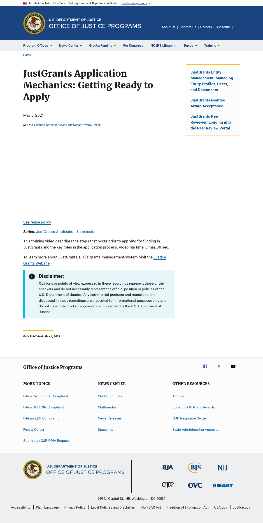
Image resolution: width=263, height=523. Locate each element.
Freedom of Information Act (188, 507)
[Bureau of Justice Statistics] (195, 474)
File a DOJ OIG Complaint (43, 407)
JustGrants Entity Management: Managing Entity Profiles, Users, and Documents (212, 81)
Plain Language (47, 507)
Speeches (105, 429)
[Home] (95, 23)
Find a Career (33, 429)
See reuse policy (37, 222)
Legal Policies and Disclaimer (113, 507)
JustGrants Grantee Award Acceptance (208, 103)
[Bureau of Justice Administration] (168, 471)
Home (27, 55)
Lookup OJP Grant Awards (193, 407)
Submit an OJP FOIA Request (46, 440)
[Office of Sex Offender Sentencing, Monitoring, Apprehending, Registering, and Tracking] (223, 488)
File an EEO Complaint (41, 418)
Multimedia (107, 407)
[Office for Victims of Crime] (195, 488)
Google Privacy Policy (86, 125)
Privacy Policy (74, 507)
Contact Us (187, 27)
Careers (206, 27)
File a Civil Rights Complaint (45, 396)
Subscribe (223, 27)
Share (240, 30)
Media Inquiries (110, 396)
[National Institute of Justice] (222, 471)
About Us (169, 27)
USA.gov (220, 507)
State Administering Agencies (195, 429)
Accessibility (20, 507)
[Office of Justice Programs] (34, 23)
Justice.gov (241, 507)
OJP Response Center (189, 418)
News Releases (110, 418)
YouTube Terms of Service (50, 125)
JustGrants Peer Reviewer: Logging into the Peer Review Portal (211, 122)
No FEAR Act (151, 507)
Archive (178, 396)
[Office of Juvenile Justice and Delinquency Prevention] (168, 489)
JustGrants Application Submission (66, 231)
